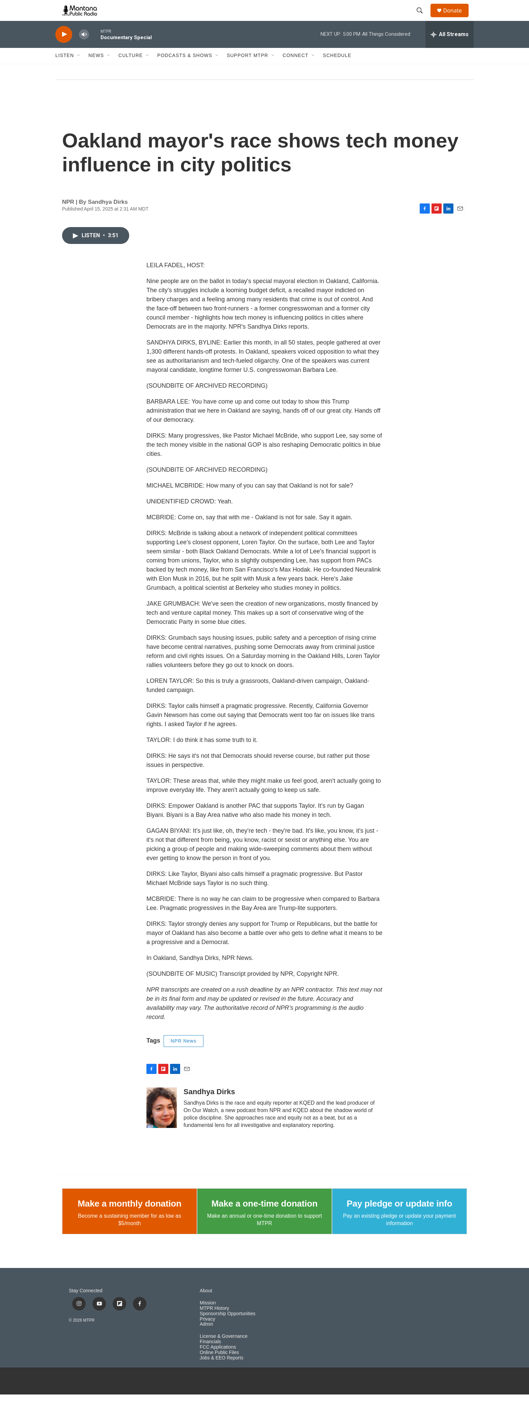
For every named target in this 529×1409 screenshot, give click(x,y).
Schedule (337, 70)
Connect (295, 70)
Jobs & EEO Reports (221, 1372)
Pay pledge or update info (399, 1218)
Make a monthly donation (129, 1218)
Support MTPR (247, 70)
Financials (210, 1356)
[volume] (84, 49)
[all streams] (449, 48)
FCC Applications (218, 1361)
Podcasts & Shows (184, 70)
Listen (64, 70)
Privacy (207, 1333)
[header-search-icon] (422, 18)
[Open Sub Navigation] (79, 70)
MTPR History (214, 1322)
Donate (456, 17)
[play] (63, 49)
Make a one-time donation (264, 1218)
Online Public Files (219, 1367)
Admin (206, 1339)
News (96, 70)
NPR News (183, 1055)
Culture (130, 70)
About (206, 1305)
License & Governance (224, 1351)
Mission (208, 1317)
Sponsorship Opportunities (227, 1328)
